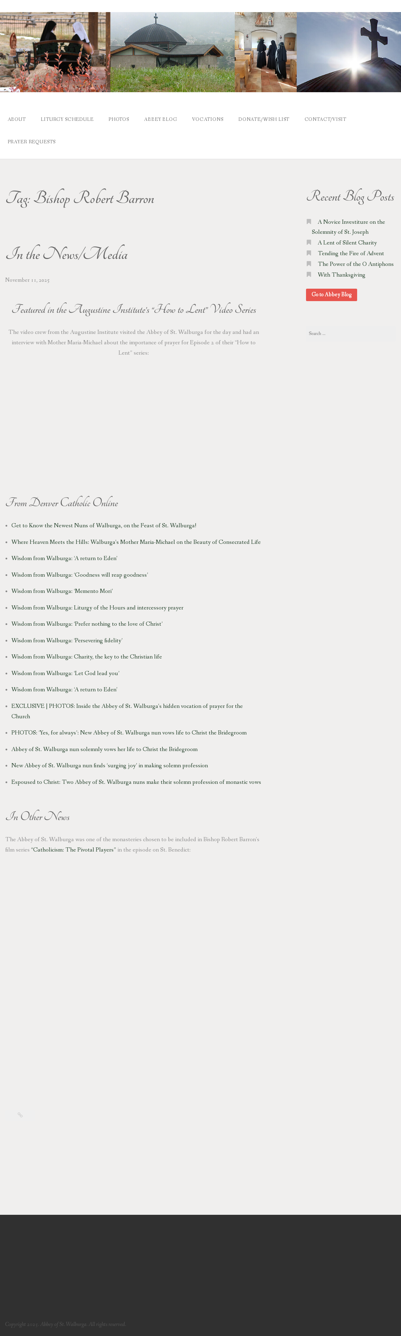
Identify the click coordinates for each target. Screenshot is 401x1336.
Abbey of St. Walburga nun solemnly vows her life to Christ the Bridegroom (104, 749)
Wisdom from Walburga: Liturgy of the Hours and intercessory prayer (97, 608)
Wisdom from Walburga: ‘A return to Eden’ (64, 559)
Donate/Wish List (263, 119)
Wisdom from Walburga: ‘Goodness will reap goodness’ (79, 575)
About (17, 119)
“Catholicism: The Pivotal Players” (73, 850)
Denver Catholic (59, 502)
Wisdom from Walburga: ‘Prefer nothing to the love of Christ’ (87, 624)
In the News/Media (66, 254)
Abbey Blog (160, 119)
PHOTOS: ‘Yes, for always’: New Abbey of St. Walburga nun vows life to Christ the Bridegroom (129, 733)
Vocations (207, 119)
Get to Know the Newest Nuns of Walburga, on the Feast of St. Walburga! (103, 526)
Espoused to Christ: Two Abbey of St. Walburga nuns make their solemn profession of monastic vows (136, 782)
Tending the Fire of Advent (351, 254)
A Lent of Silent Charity (347, 243)
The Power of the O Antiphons (356, 264)
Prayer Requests (32, 142)
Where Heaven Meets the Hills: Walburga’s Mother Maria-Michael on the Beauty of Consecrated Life (136, 542)
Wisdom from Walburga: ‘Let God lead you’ (65, 673)
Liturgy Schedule (67, 119)
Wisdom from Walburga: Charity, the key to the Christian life (86, 657)
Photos (118, 119)
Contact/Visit (325, 119)
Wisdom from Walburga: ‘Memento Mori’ (62, 591)
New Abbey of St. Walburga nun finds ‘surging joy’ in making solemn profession (109, 766)
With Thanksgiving (341, 275)
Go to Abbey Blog (332, 294)
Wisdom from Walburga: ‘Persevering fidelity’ (67, 641)
